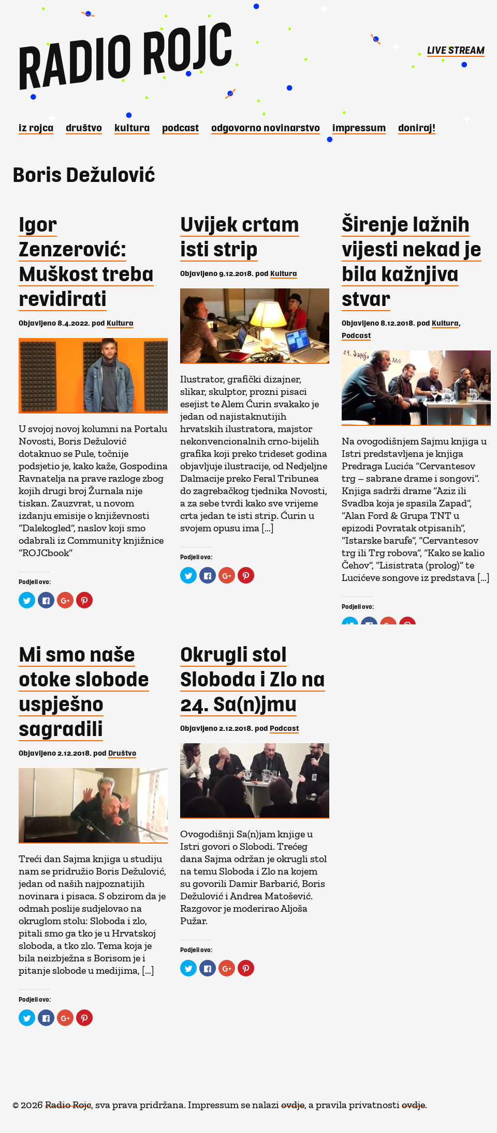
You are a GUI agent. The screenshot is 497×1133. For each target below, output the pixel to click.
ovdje (292, 1102)
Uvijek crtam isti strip (239, 236)
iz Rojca (36, 127)
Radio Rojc (68, 1102)
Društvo (84, 127)
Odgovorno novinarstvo (265, 127)
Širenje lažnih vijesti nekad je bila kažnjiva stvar (411, 260)
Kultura (132, 127)
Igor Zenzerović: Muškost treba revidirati (86, 260)
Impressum (359, 127)
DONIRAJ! (416, 127)
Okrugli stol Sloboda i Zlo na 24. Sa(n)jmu (252, 678)
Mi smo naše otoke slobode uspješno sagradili (84, 690)
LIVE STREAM (456, 49)
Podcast (180, 127)
